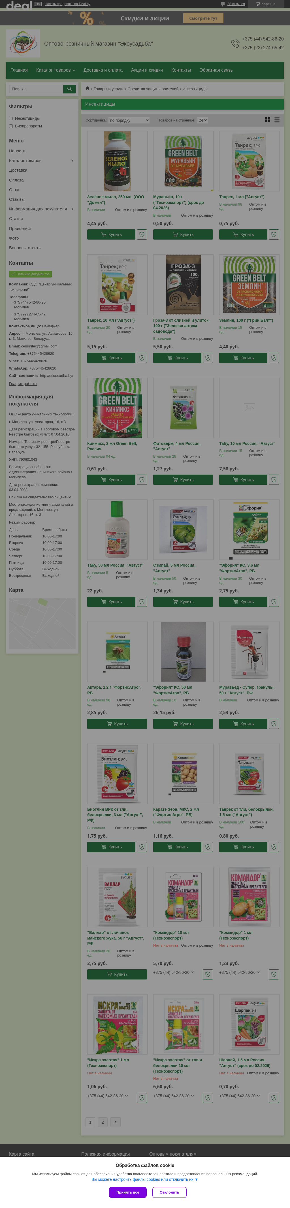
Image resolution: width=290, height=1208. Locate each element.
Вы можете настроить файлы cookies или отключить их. (142, 1179)
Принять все (127, 1192)
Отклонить (169, 1192)
